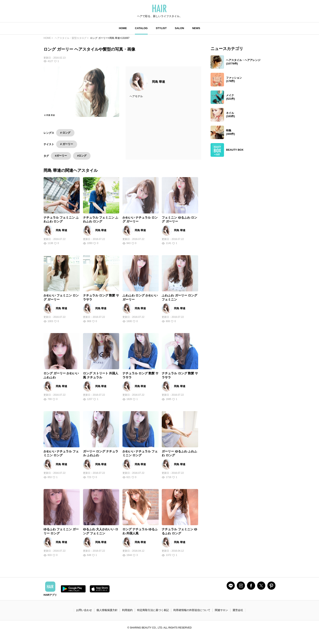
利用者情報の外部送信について (191, 610)
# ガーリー (66, 144)
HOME (123, 28)
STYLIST (161, 28)
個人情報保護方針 (107, 610)
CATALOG (141, 28)
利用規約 (127, 610)
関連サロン (221, 610)
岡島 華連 (158, 81)
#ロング (81, 155)
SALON (179, 28)
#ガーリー (61, 155)
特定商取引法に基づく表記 (153, 610)
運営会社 (238, 610)
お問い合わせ (84, 610)
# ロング (65, 132)
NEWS (196, 28)
